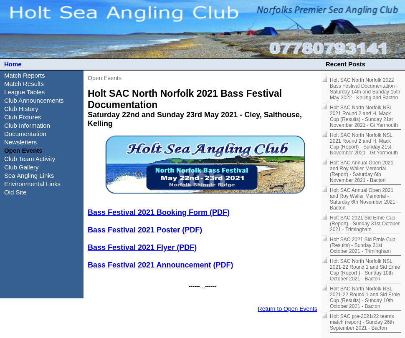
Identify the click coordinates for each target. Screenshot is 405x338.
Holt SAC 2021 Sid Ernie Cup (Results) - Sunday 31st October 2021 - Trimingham (362, 245)
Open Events (105, 78)
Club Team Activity (29, 158)
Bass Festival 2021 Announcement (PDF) (160, 265)
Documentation (25, 133)
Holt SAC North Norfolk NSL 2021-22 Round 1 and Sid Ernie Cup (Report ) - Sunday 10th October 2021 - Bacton (365, 270)
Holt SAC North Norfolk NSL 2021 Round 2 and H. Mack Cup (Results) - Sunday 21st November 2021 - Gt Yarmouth (364, 116)
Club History (21, 108)
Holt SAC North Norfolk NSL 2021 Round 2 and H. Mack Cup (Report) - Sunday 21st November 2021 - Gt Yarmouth (364, 144)
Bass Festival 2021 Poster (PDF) (145, 230)
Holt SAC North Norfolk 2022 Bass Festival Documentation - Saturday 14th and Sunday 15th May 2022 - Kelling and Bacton (365, 89)
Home (13, 64)
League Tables (24, 92)
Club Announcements (34, 100)
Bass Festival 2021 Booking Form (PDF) (159, 212)
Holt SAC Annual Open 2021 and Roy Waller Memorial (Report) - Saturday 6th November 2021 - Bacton (361, 171)
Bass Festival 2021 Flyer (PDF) (142, 247)
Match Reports (24, 75)
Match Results (24, 83)
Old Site (15, 192)
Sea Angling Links (29, 175)
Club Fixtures (22, 117)
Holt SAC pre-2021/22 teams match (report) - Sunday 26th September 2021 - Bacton (362, 322)
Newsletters (20, 142)
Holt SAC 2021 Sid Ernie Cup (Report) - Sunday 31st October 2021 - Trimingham (365, 223)
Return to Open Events (287, 308)
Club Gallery (21, 167)
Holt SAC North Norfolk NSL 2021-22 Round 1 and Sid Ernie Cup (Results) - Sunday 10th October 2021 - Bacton (365, 297)
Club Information (27, 125)
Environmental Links (32, 183)
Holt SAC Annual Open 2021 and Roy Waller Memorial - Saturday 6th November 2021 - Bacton (364, 199)
